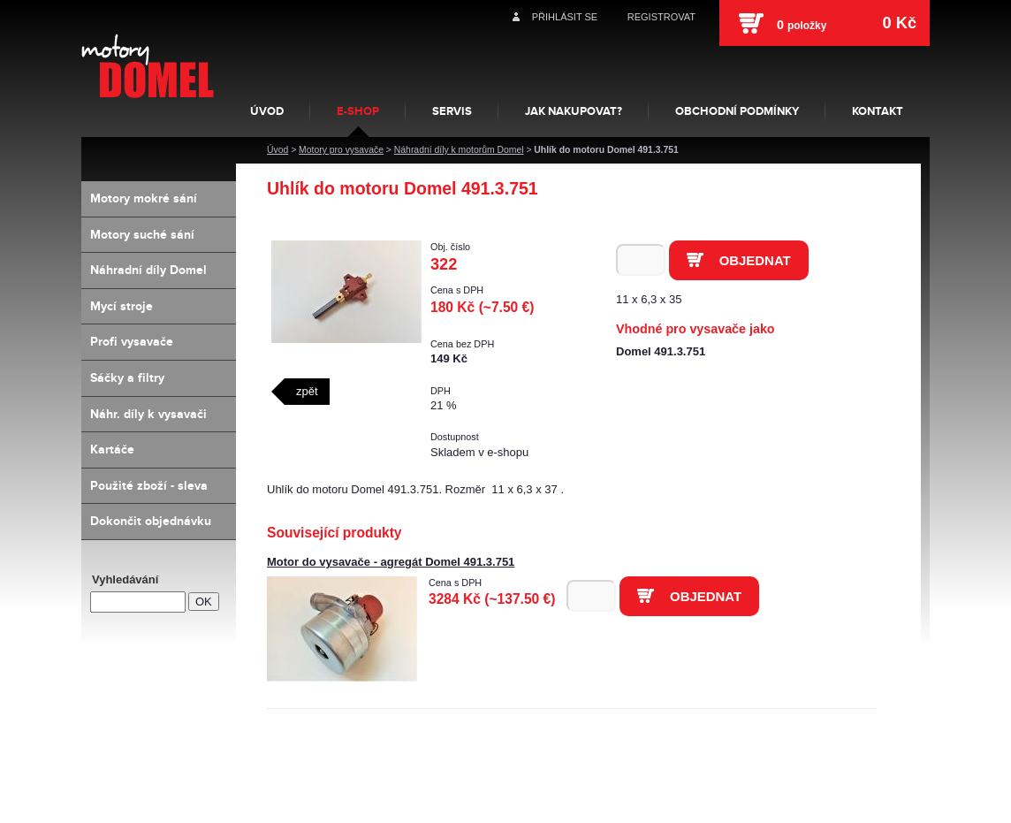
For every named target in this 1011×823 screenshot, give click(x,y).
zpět (307, 391)
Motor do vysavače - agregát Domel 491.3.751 (390, 561)
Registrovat (661, 16)
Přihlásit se (564, 16)
